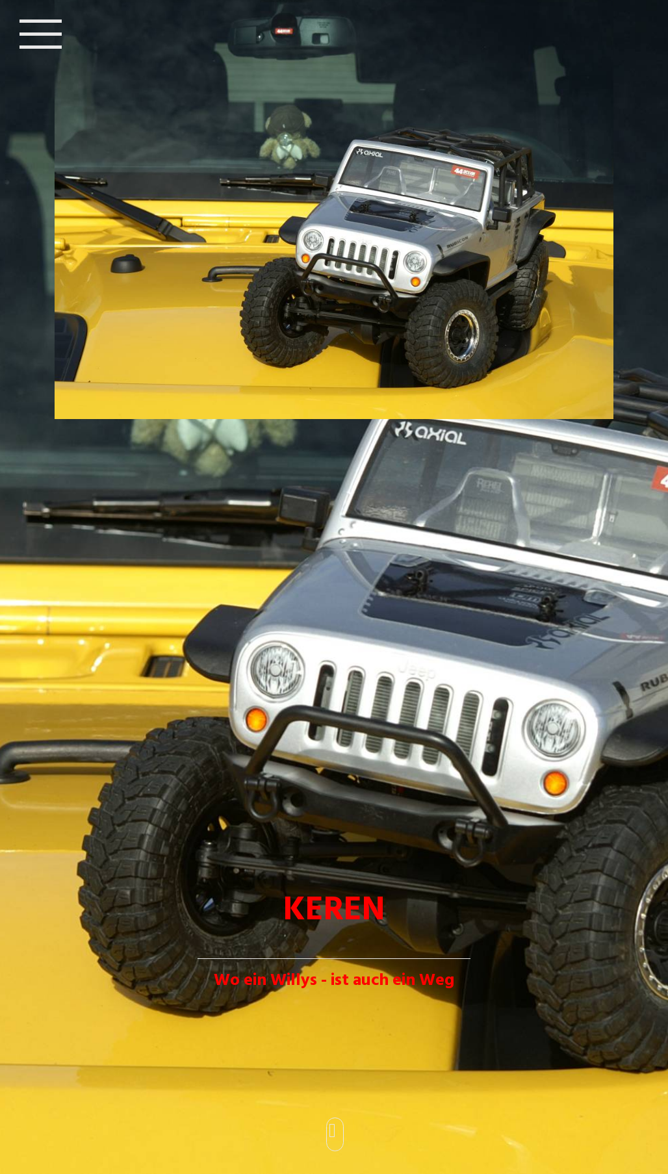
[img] (334, 587)
